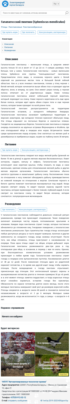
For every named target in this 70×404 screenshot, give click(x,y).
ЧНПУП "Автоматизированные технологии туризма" (24, 382)
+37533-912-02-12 (18, 397)
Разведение (10, 50)
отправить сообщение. (18, 401)
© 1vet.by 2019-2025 (49, 401)
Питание (8, 47)
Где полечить (28, 32)
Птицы (4, 27)
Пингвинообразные (32, 27)
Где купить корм (10, 32)
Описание (9, 44)
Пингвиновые (15, 27)
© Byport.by (63, 401)
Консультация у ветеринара (52, 32)
